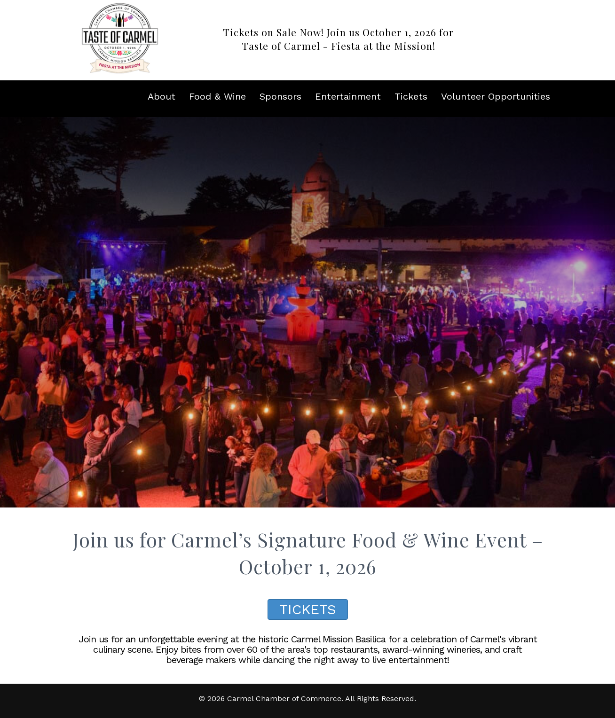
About (161, 96)
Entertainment (348, 96)
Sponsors (280, 96)
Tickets (410, 96)
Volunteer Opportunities (495, 96)
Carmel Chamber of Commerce (284, 698)
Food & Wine (217, 96)
